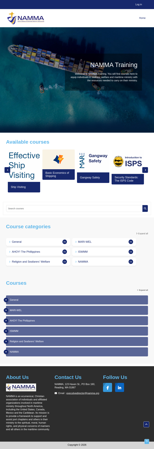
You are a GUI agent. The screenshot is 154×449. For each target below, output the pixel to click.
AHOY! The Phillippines (26, 251)
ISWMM (83, 251)
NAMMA (83, 261)
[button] (146, 424)
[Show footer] (146, 441)
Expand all (143, 233)
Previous (7, 170)
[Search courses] (74, 208)
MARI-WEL (85, 241)
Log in (138, 4)
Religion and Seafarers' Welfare (31, 261)
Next (145, 170)
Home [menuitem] (142, 18)
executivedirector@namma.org (82, 393)
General (17, 241)
